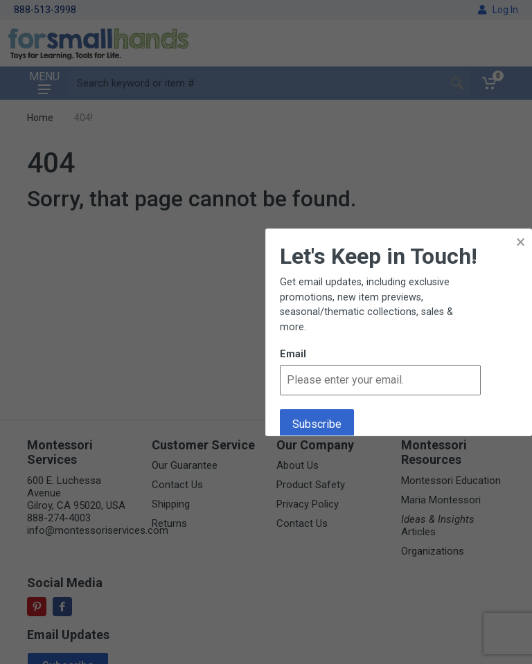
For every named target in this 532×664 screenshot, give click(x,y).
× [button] (520, 242)
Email (293, 354)
